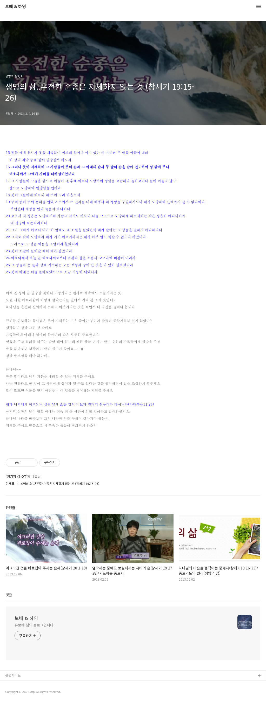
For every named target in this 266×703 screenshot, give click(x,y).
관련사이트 (13, 675)
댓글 (9, 594)
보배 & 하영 (15, 6)
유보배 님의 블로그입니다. (35, 625)
